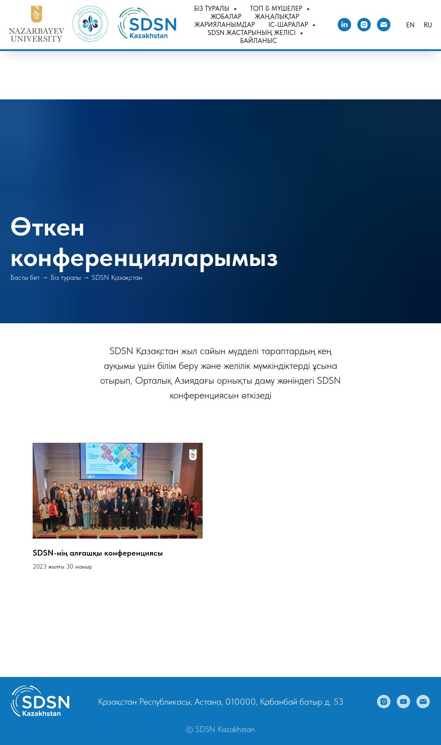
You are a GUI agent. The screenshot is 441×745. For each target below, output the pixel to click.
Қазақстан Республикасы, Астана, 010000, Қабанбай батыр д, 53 (220, 701)
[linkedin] (344, 24)
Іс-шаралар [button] (289, 25)
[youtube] (403, 701)
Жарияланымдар (225, 25)
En (410, 25)
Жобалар (226, 17)
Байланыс (258, 41)
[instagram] (364, 24)
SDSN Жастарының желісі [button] (252, 33)
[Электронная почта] (383, 24)
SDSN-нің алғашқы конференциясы (98, 552)
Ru (428, 25)
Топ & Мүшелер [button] (277, 8)
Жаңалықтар (277, 17)
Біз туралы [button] (212, 8)
